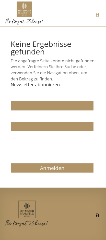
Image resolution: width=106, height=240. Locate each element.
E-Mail (16, 117)
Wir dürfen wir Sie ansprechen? (37, 96)
